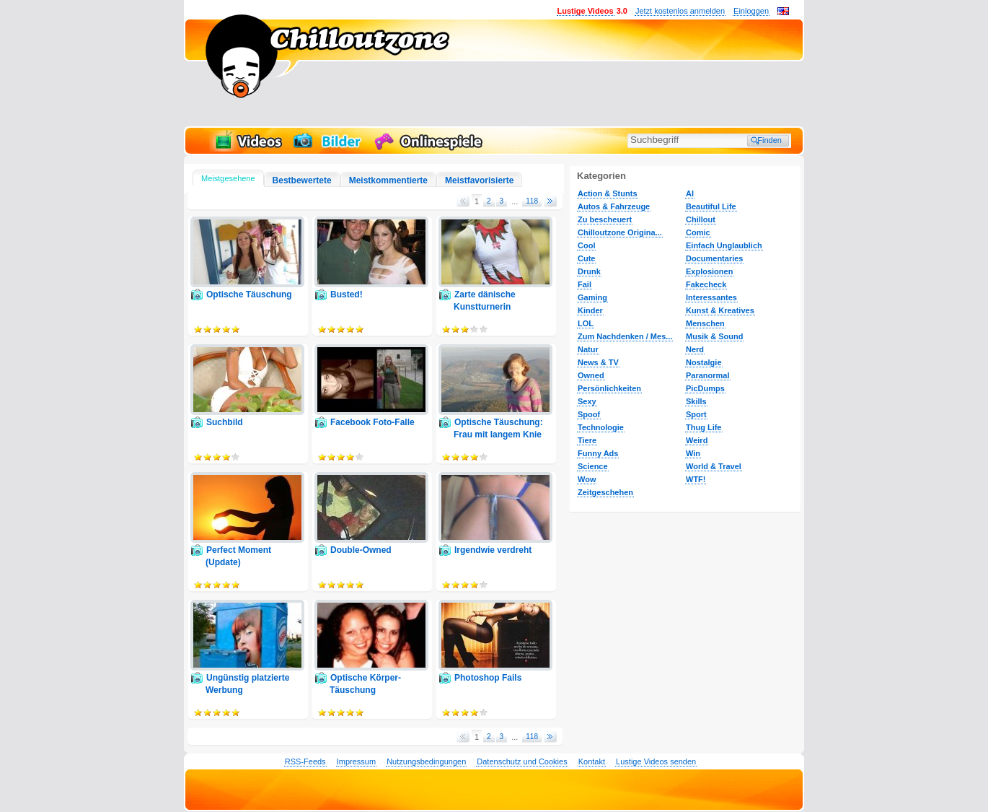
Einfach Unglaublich (724, 245)
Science (593, 466)
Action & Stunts (608, 193)
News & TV (598, 362)
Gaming (592, 297)
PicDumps (705, 388)
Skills (696, 401)
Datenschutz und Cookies (522, 761)
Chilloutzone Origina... (620, 232)
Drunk (589, 271)
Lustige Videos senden (656, 761)
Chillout (700, 219)
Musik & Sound (714, 336)
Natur (588, 349)
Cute (586, 258)
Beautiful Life (711, 206)
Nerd (695, 349)
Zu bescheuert (605, 219)
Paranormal (708, 375)
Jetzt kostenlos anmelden (680, 10)
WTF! (695, 479)
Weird (696, 440)
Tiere (587, 440)
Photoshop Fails (487, 678)
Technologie (601, 427)
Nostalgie (704, 362)
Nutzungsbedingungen (426, 761)
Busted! (346, 294)
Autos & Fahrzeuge (614, 206)
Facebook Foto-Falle (372, 422)
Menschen (705, 323)
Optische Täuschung (249, 294)
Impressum (356, 761)
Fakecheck (706, 284)
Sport (696, 414)
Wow (587, 479)
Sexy (587, 401)
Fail (584, 284)
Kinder (590, 310)
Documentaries (714, 258)
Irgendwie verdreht (493, 550)
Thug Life (704, 427)
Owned (591, 375)
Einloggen (751, 10)
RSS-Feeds (305, 761)
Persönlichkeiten (609, 388)
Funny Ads (598, 453)
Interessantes (711, 297)
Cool (586, 245)
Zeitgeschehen (605, 492)
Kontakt (591, 761)
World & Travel (713, 466)
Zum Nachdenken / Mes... (625, 336)
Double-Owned (361, 550)
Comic (698, 232)
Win (693, 453)
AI (690, 193)
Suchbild (224, 422)
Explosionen (709, 271)
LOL (586, 323)
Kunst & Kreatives (720, 310)
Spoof (589, 414)
